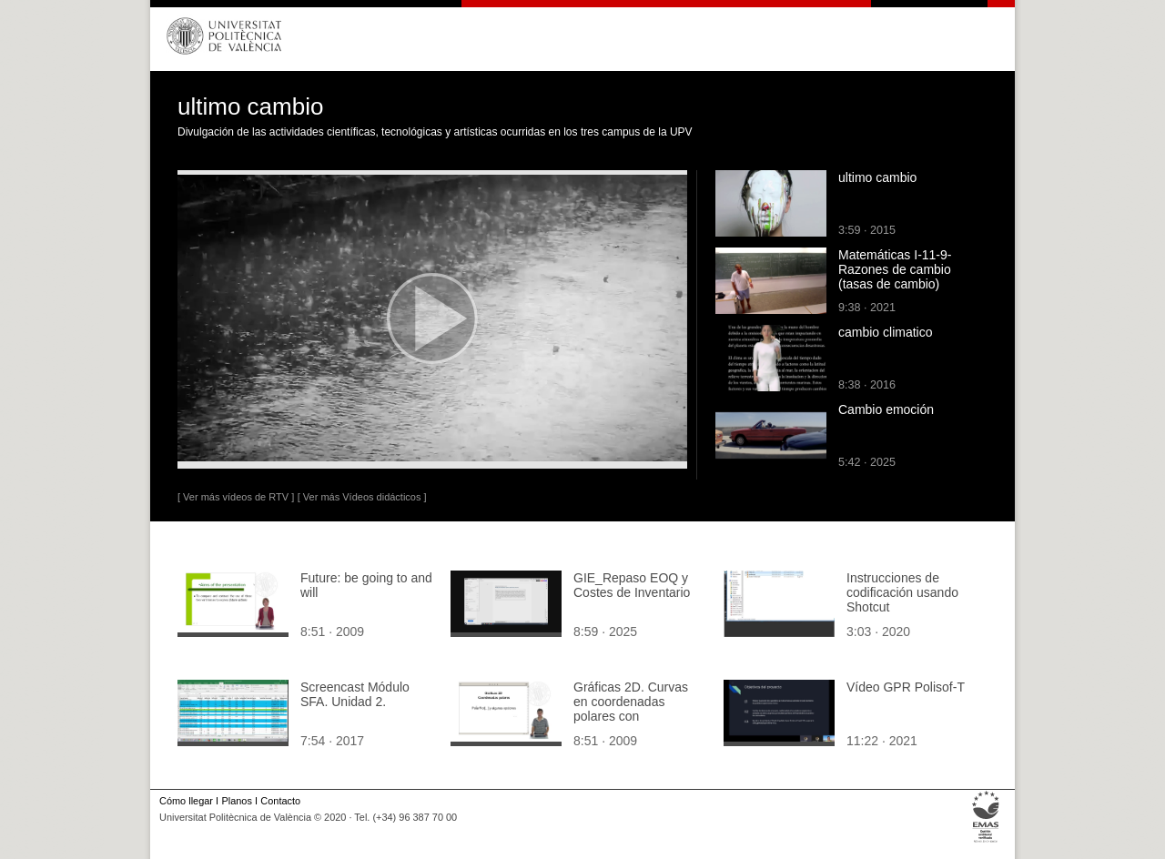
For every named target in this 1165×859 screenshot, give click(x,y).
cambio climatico (885, 332)
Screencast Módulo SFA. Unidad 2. (355, 694)
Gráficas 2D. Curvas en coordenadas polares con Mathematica (630, 709)
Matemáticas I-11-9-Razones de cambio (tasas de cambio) (894, 269)
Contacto (280, 800)
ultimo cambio (877, 177)
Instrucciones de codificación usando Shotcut (902, 592)
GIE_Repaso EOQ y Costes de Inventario (631, 585)
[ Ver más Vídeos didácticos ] (362, 496)
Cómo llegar (186, 800)
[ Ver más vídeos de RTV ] (235, 496)
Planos (236, 800)
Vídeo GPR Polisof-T (905, 687)
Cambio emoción (886, 409)
